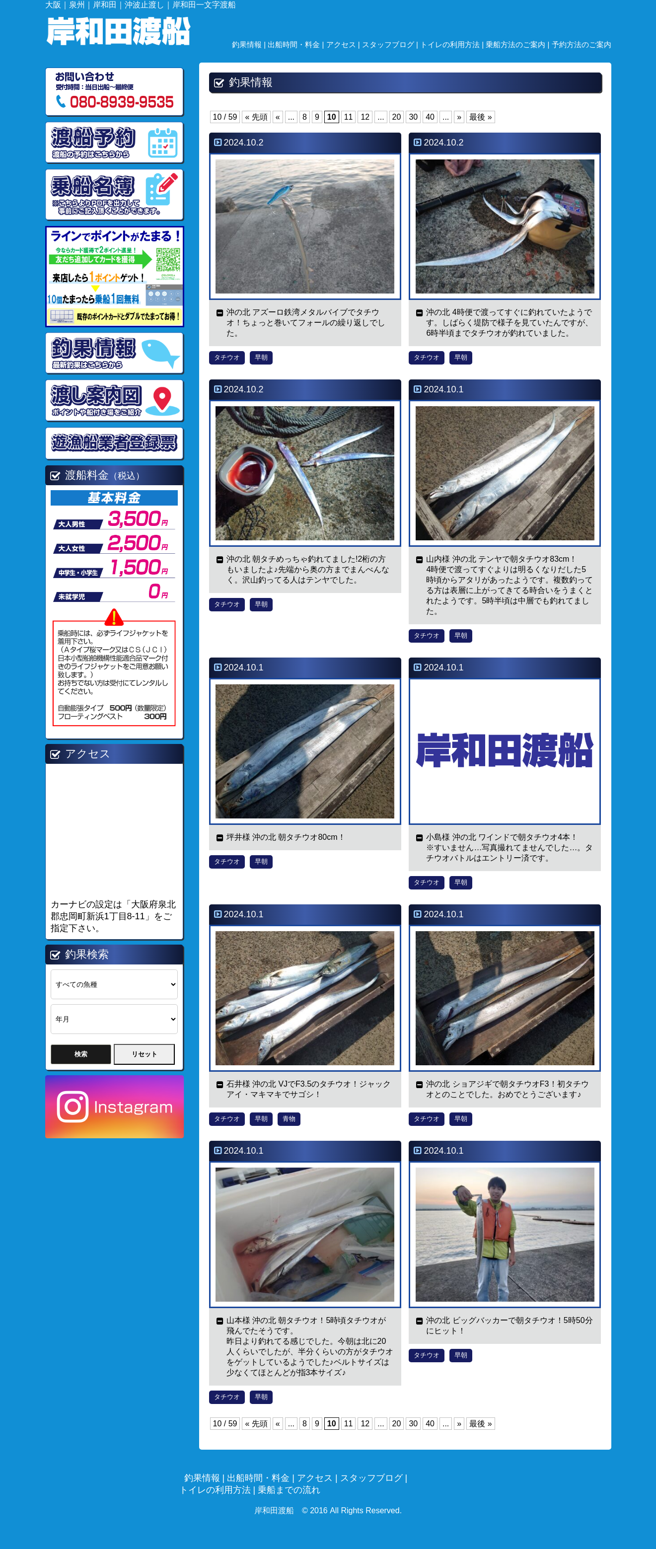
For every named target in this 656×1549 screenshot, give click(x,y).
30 (413, 117)
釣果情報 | (250, 44)
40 (430, 117)
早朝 (261, 357)
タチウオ (227, 357)
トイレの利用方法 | (453, 44)
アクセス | (344, 44)
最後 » (480, 117)
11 (348, 117)
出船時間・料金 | (297, 44)
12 (365, 117)
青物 (289, 1118)
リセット (144, 1054)
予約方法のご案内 (581, 44)
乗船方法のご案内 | (518, 44)
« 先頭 (256, 117)
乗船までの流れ (289, 1490)
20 (396, 117)
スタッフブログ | (391, 44)
